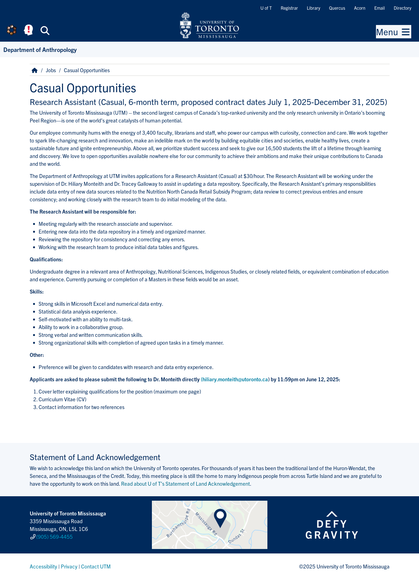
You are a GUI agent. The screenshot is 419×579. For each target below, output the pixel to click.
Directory (402, 8)
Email (379, 8)
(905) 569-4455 (54, 536)
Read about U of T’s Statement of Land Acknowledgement (185, 483)
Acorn (359, 8)
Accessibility (43, 566)
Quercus (337, 8)
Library (313, 8)
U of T (266, 8)
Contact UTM (96, 566)
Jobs (51, 70)
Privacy (69, 566)
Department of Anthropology (40, 49)
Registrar (289, 8)
